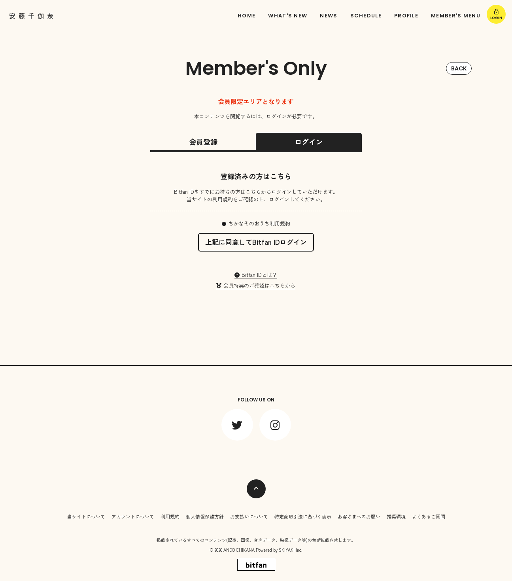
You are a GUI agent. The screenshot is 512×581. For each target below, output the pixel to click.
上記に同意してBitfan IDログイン (256, 242)
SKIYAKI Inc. (290, 547)
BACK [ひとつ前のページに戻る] (459, 68)
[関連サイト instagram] (275, 422)
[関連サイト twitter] (237, 422)
